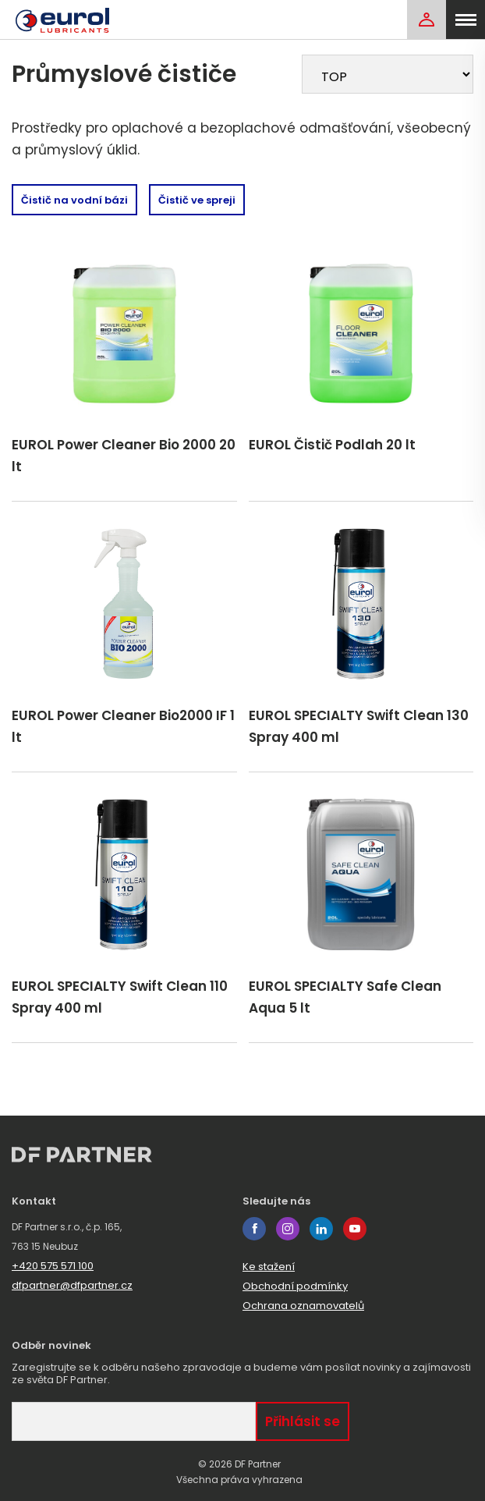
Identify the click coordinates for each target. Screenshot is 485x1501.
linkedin (321, 1228)
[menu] (465, 19)
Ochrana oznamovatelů (303, 1305)
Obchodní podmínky (295, 1286)
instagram (287, 1228)
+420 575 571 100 (53, 1265)
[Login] (426, 19)
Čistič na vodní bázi (74, 200)
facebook (254, 1228)
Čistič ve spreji (196, 200)
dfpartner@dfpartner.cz (72, 1285)
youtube (354, 1228)
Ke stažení (268, 1266)
